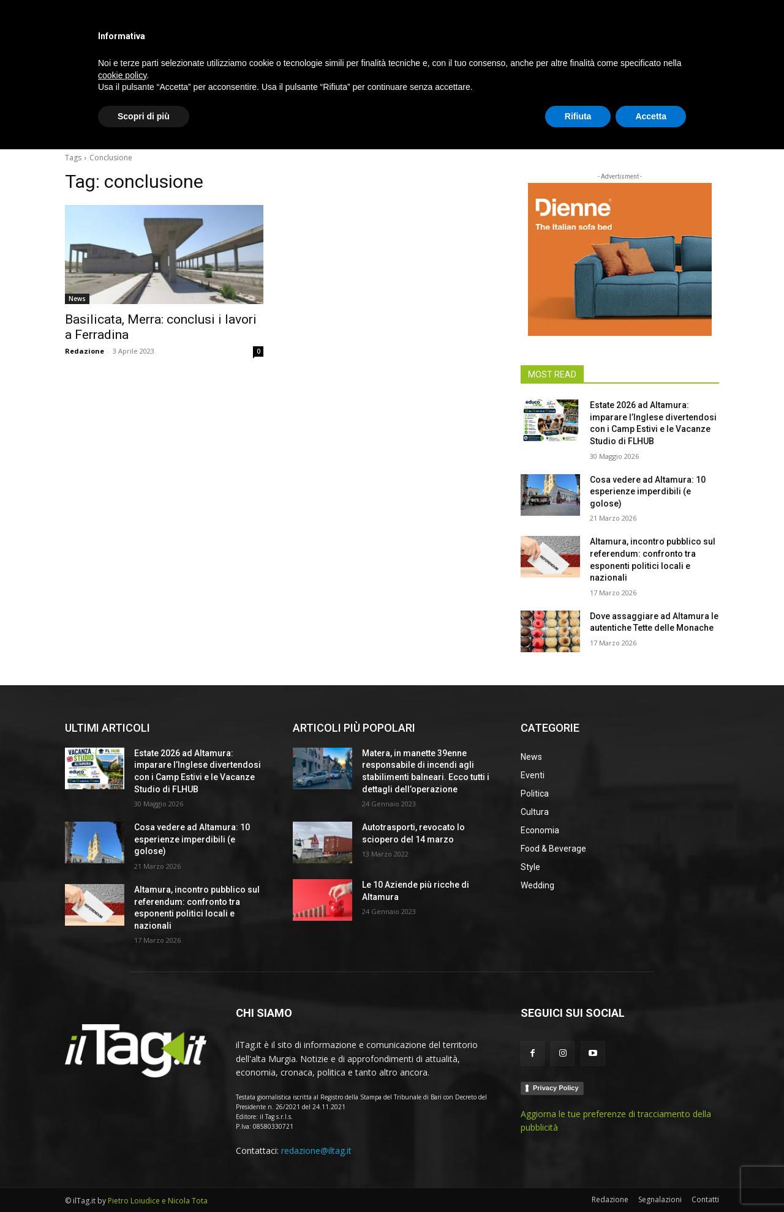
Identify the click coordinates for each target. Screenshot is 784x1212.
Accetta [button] (650, 1178)
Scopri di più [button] (144, 1178)
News (77, 298)
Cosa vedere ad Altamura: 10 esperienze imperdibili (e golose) (648, 491)
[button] (704, 124)
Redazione (84, 350)
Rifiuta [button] (578, 1178)
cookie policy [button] (122, 1137)
